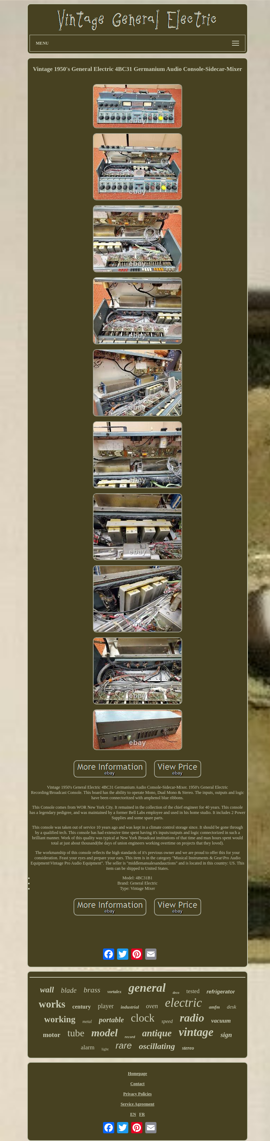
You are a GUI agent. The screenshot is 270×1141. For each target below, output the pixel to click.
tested (192, 991)
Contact (137, 1083)
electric (183, 1003)
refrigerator (220, 992)
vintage (196, 1032)
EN (133, 1114)
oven (152, 1006)
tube (76, 1033)
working (60, 1019)
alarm (88, 1047)
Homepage (137, 1073)
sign (226, 1034)
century (81, 1007)
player (106, 1006)
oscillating (157, 1046)
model (104, 1032)
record (130, 1037)
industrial (130, 1007)
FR (142, 1114)
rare (124, 1045)
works (52, 1004)
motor (51, 1034)
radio (192, 1017)
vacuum (221, 1020)
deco (176, 993)
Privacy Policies (137, 1093)
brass (92, 989)
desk (231, 1007)
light (105, 1049)
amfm (214, 1007)
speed (167, 1021)
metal (87, 1021)
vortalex (114, 991)
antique (157, 1033)
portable (111, 1020)
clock (142, 1018)
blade (68, 990)
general (147, 987)
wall (47, 989)
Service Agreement (137, 1104)
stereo (188, 1048)
